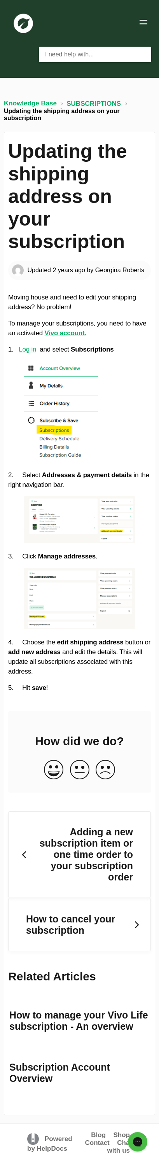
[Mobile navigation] (143, 23)
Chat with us (119, 1146)
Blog (98, 1135)
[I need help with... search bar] (95, 54)
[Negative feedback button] (105, 770)
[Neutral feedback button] (80, 770)
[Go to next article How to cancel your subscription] (79, 924)
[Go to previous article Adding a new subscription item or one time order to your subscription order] (79, 854)
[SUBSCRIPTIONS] (94, 103)
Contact (97, 1142)
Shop (122, 1135)
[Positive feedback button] (54, 770)
